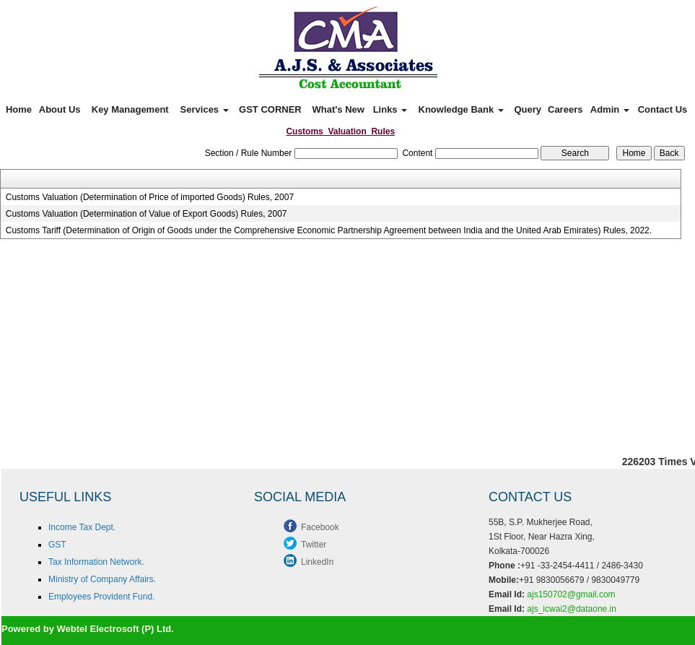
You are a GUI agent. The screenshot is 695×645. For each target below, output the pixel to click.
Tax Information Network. (96, 562)
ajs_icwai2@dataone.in (571, 609)
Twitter (313, 545)
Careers (565, 109)
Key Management (130, 109)
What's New (338, 109)
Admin (609, 109)
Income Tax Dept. (81, 527)
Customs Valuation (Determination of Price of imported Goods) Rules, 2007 (150, 197)
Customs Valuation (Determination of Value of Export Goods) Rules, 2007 (146, 214)
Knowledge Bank (461, 109)
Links (390, 109)
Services (204, 109)
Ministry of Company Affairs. (102, 579)
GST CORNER (270, 109)
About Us (60, 109)
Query (527, 109)
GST (57, 545)
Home (19, 109)
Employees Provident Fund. (101, 597)
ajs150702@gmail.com (571, 594)
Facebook (320, 527)
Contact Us (663, 109)
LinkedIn (317, 562)
